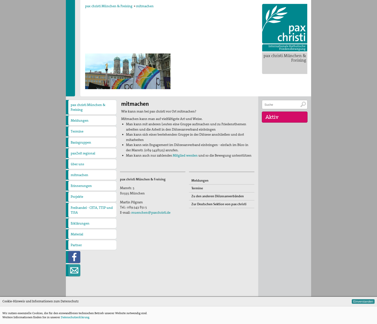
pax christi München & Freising (285, 58)
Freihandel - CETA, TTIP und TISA (92, 210)
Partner (76, 245)
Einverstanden (363, 301)
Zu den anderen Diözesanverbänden (217, 196)
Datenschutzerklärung (75, 317)
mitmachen (145, 6)
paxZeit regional (83, 153)
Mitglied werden (185, 155)
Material (77, 234)
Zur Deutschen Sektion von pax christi (218, 204)
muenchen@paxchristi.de (150, 212)
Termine (77, 131)
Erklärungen (80, 223)
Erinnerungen (81, 186)
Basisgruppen (81, 142)
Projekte (77, 196)
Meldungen (79, 120)
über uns (77, 164)
